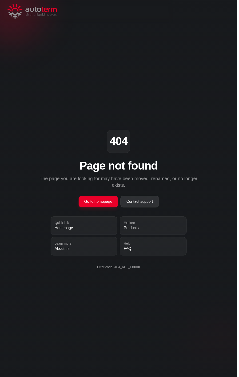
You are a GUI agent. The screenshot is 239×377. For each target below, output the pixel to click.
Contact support (139, 201)
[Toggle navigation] (199, 11)
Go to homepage (98, 201)
